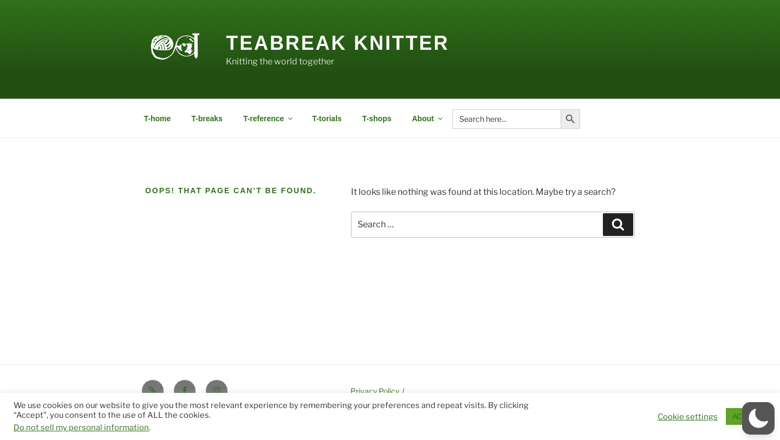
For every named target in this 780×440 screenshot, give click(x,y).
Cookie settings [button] (688, 417)
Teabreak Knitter (337, 43)
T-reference (268, 118)
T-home (157, 118)
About (428, 118)
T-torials (326, 118)
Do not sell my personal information (81, 427)
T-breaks (207, 118)
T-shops (377, 118)
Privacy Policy (374, 391)
